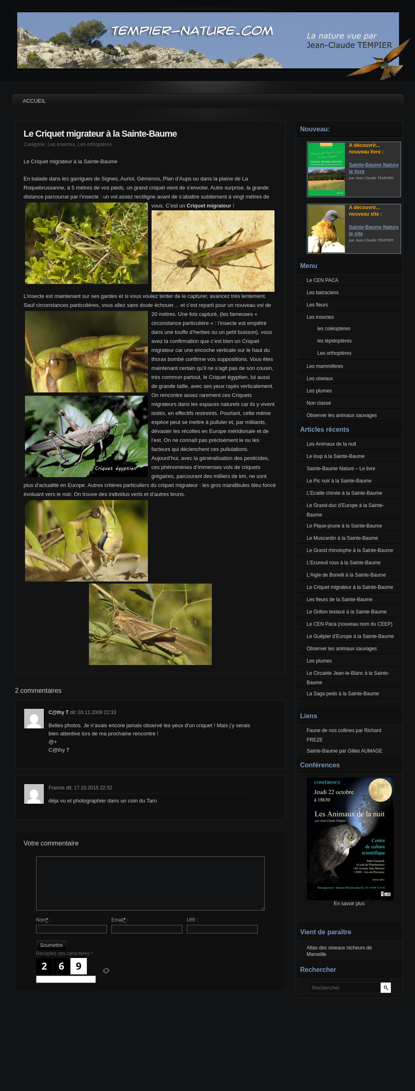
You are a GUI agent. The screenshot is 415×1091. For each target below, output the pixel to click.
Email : (119, 920)
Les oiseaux (320, 378)
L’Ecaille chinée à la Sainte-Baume (345, 493)
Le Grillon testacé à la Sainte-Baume (347, 612)
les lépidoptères (334, 341)
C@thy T (59, 712)
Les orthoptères (95, 144)
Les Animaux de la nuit (331, 444)
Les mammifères (325, 366)
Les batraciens (323, 292)
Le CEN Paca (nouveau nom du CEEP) (349, 624)
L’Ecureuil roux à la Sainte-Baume (344, 563)
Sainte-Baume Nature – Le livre (341, 468)
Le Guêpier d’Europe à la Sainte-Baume (350, 636)
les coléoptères (334, 328)
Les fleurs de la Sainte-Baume (340, 599)
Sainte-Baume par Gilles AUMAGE (345, 751)
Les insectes (61, 144)
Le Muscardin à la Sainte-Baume (342, 538)
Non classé (319, 403)
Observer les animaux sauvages (342, 415)
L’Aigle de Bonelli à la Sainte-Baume (346, 575)
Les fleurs (317, 305)
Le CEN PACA (322, 280)
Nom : (43, 920)
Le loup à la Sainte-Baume (336, 456)
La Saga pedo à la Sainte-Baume (343, 694)
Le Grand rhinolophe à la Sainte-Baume (350, 550)
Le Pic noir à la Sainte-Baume (339, 481)
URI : (192, 920)
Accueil (34, 101)
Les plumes (319, 391)
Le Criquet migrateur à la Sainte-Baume (100, 133)
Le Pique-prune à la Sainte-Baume (344, 526)
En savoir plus (349, 903)
